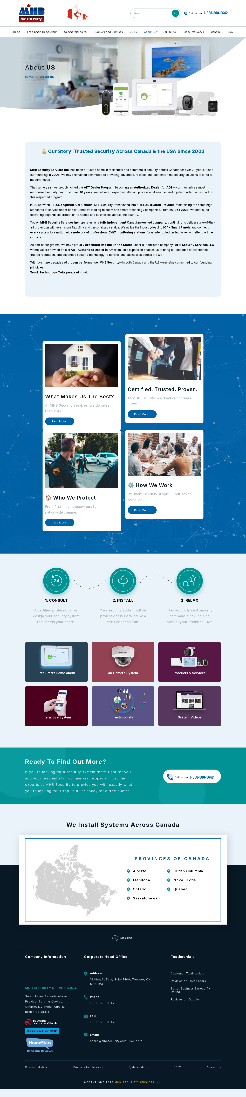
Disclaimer (123, 938)
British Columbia (188, 871)
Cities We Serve (193, 31)
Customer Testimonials (187, 973)
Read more (59, 421)
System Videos (138, 1067)
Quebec (180, 889)
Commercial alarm (36, 1067)
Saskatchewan (146, 898)
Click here (135, 1041)
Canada (216, 31)
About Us (150, 31)
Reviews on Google (185, 999)
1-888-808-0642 (102, 1022)
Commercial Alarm (75, 31)
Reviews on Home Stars (188, 981)
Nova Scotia (184, 880)
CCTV (133, 31)
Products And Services (108, 31)
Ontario (140, 889)
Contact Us (170, 31)
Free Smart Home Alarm (42, 31)
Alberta (140, 871)
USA (230, 31)
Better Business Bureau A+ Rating (191, 990)
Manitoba (141, 880)
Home (16, 31)
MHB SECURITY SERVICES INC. (138, 1082)
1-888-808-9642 (216, 13)
